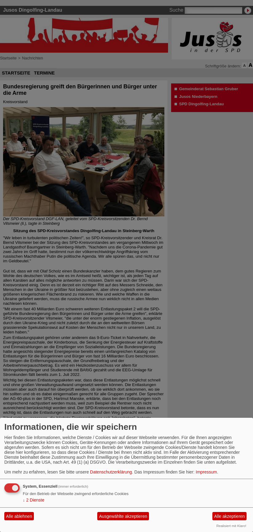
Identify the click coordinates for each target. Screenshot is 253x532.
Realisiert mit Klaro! (231, 526)
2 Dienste (33, 500)
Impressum (206, 472)
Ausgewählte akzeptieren (123, 516)
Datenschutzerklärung (111, 472)
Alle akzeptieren (229, 516)
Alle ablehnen (19, 516)
